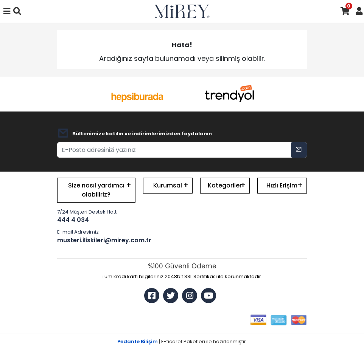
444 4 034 (73, 219)
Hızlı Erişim (281, 185)
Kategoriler (225, 185)
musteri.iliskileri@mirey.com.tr (96, 240)
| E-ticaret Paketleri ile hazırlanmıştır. (182, 341)
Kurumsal (167, 185)
